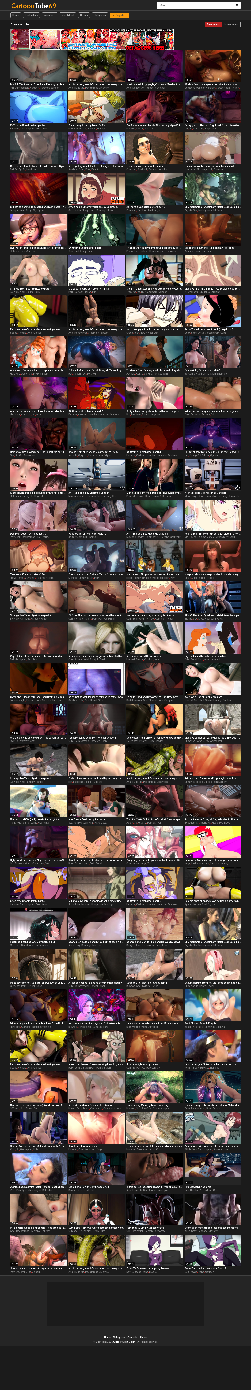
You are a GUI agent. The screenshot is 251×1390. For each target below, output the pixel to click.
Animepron (216, 741)
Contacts (132, 1337)
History (84, 15)
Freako (153, 1271)
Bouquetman (17, 210)
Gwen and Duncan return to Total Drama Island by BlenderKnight (38, 697)
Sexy (77, 945)
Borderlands (85, 1026)
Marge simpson (160, 577)
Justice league (33, 1190)
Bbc (199, 169)
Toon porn (57, 700)
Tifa (187, 1190)
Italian (88, 292)
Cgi (35, 210)
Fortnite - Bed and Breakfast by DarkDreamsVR (152, 697)
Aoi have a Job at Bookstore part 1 (204, 697)
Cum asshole (22, 87)
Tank (13, 822)
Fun (94, 292)
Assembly (26, 373)
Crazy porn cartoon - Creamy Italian (88, 288)
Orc (186, 128)
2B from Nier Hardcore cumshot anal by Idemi (94, 615)
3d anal (161, 87)
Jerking (107, 496)
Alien (71, 945)
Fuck (136, 332)
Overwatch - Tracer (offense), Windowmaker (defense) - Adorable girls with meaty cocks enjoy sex (38, 1105)
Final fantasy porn (158, 373)
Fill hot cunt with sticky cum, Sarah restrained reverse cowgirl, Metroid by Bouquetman (213, 452)
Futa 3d (142, 822)
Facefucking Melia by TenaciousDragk (148, 1105)
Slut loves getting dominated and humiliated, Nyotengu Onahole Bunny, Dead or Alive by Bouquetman (38, 207)
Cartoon (34, 87)
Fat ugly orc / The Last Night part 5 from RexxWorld (213, 125)
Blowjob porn (156, 700)
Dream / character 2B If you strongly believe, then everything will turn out (154, 288)
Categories (100, 15)
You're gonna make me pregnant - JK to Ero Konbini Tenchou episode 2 (213, 533)
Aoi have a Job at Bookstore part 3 (145, 656)
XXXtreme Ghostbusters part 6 (27, 125)
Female (22, 332)
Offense (14, 1108)
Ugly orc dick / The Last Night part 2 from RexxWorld (38, 860)
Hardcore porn (157, 251)
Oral (84, 128)
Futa (87, 169)
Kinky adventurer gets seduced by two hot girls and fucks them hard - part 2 (154, 411)
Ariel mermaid (212, 659)
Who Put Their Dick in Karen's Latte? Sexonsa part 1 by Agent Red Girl (154, 819)
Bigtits (202, 577)
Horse (199, 741)
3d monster (160, 1231)
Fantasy (104, 332)
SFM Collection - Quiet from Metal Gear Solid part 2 (213, 941)
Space (13, 332)
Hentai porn (83, 904)
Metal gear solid (207, 210)
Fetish (44, 618)
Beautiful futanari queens (82, 1146)
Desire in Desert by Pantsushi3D (28, 533)
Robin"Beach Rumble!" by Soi (201, 1023)
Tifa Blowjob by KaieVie (198, 1186)
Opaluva (220, 1026)
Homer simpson (142, 577)
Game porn (26, 1149)
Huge (143, 863)
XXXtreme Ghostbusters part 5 (143, 901)
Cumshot (190, 87)
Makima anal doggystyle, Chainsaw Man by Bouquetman (154, 84)
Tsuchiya (109, 904)
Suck (187, 332)
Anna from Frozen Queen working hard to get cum (96, 1064)
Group (45, 128)
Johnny (224, 863)
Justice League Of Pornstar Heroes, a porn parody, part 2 (38, 1186)
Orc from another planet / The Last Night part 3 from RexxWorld (154, 125)
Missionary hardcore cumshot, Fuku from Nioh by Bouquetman (38, 1023)
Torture (206, 414)
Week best (49, 15)
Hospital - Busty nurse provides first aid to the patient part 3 (213, 574)
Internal (189, 292)
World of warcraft (205, 87)
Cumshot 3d (195, 373)
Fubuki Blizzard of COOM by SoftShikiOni (33, 941)
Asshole (189, 251)
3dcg (194, 577)
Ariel (187, 659)
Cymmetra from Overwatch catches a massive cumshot (96, 1227)
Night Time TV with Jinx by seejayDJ (88, 1186)
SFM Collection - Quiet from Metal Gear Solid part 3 (213, 207)
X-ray (206, 741)
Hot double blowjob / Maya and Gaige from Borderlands (96, 1023)
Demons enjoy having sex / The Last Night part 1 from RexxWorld (38, 452)
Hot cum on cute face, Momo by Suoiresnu (150, 615)
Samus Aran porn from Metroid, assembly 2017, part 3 (38, 1146)
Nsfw (13, 577)
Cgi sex (41, 210)
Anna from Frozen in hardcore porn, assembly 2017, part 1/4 (38, 370)
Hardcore (151, 87)
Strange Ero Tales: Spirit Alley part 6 (30, 615)
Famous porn (95, 455)
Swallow (73, 169)
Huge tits (79, 87)
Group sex (90, 1149)
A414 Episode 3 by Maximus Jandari (89, 492)
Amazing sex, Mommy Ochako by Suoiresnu (93, 207)
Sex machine (95, 496)
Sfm (100, 700)
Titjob (96, 1231)
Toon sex (171, 251)
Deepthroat (91, 87)
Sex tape (136, 1271)
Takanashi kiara (45, 577)
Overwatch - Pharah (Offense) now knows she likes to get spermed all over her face (154, 737)
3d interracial (82, 659)
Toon (209, 251)
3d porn (77, 373)
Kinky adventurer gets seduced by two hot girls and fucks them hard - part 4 (96, 778)
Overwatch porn (112, 1108)
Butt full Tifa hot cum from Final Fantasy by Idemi (37, 84)
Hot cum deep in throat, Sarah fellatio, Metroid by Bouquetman (213, 1105)
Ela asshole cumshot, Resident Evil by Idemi (209, 247)
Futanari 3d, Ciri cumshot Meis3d (203, 370)
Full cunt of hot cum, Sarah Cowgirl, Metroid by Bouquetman (96, 370)
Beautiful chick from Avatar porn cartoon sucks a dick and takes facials (96, 860)
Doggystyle (138, 87)
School (72, 904)
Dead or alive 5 (153, 496)
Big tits (188, 210)
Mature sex (100, 822)
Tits (149, 863)
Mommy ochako (105, 210)
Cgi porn (82, 455)
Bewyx (130, 945)
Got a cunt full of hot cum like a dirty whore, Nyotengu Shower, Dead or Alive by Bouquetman (38, 166)
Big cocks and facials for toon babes (205, 656)
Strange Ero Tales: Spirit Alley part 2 (30, 778)
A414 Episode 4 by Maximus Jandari (147, 533)
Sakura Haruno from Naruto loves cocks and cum (213, 982)
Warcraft (198, 128)
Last (152, 128)
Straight (215, 292)
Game (34, 822)
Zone (145, 1271)
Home (15, 15)
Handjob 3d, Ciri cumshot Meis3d (87, 533)
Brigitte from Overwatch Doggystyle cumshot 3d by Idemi (213, 778)
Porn (166, 169)
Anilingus (25, 618)
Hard (71, 1067)
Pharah (143, 741)
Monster (73, 577)
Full (12, 87)
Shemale (222, 373)
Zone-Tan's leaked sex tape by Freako (147, 1268)
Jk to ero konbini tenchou (221, 537)
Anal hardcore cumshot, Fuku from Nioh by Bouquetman (38, 411)
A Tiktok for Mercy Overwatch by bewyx (90, 1105)
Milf (91, 822)
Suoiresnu (138, 618)
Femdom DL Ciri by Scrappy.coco (145, 1227)
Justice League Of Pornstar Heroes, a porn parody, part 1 (213, 1064)
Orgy (99, 1149)
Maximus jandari (77, 496)
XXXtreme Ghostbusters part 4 (27, 901)
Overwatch (132, 741)
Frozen (37, 373)
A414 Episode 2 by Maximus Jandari (205, 492)
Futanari (72, 1149)
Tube (20, 6)
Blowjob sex (88, 210)
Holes (129, 577)
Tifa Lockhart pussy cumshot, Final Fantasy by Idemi (154, 247)
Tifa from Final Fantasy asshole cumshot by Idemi (154, 370)
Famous (14, 128)
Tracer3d (131, 292)
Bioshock (142, 169)
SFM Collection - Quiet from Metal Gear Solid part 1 (213, 615)
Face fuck (96, 169)
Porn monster (101, 414)
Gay (156, 332)
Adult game (23, 822)
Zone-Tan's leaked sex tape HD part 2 (205, 1268)
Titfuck (45, 537)
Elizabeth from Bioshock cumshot (145, 166)
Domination (137, 1231)
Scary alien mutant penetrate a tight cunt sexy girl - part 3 (96, 941)
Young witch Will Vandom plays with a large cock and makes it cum (213, 1146)
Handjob (101, 128)
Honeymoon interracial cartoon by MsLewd (209, 166)
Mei (28, 251)
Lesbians (136, 414)
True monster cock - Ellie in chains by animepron (154, 1146)
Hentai (77, 210)
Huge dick (207, 169)
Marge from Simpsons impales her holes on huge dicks (154, 574)
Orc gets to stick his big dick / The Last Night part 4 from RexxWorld (38, 737)
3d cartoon (206, 1190)
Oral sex (114, 414)
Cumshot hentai (164, 618)
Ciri (85, 537)
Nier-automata (149, 292)
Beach (188, 1026)
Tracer (29, 1108)
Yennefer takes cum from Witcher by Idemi (92, 737)
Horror (38, 292)
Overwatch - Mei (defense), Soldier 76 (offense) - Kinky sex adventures (38, 247)
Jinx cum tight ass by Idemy (142, 1064)
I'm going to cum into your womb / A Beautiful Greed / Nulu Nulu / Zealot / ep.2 (154, 860)
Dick (12, 741)
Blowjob (92, 128)
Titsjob (210, 577)
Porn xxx (149, 618)
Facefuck (147, 1108)
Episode (193, 537)
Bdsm (45, 373)
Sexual (139, 659)
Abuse (143, 1337)
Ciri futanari (209, 373)
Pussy (129, 251)
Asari (81, 169)
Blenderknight (17, 700)
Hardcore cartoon (49, 87)
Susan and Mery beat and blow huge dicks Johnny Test (213, 860)
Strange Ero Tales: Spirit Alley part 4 (146, 982)
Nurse (188, 577)
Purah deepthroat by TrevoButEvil (87, 125)
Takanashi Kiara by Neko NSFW (27, 574)
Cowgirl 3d (195, 455)
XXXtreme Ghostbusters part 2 (85, 411)
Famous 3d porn (107, 618)
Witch (188, 1149)
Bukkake (204, 1067)
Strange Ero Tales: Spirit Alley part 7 (30, 288)
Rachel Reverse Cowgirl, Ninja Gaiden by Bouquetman (213, 819)
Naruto (194, 986)
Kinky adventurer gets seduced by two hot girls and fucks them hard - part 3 (38, 492)
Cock (39, 986)
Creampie (104, 87)
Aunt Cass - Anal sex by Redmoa (86, 819)
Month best (68, 15)
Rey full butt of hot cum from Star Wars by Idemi (37, 656)
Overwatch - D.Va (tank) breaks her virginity (34, 819)
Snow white (197, 332)
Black (227, 822)
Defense (15, 251)
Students (205, 292)
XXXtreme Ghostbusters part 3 (143, 452)
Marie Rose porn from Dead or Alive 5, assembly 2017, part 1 (154, 492)
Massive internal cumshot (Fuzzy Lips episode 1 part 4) (213, 288)
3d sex (139, 128)
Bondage (86, 945)
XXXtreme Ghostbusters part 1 (85, 247)
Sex (146, 128)
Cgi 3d (22, 169)
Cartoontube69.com (124, 1341)
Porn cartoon (239, 87)
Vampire (168, 700)
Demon (149, 1231)
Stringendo (97, 904)
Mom (144, 1026)
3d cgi (29, 210)
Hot (70, 373)
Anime (202, 537)
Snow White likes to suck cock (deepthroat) (209, 329)
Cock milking (235, 496)
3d (190, 128)
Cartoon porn (223, 87)
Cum (223, 332)
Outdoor (142, 210)
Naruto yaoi (146, 332)
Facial (220, 210)
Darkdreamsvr (134, 700)
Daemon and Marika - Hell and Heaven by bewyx (153, 941)
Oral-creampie (161, 1108)
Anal (70, 87)
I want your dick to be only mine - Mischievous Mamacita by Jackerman (154, 1023)
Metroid (91, 373)
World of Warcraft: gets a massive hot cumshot (211, 84)
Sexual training (213, 700)
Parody (195, 1067)
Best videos (31, 15)
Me (186, 537)
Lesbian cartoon (200, 863)
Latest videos (231, 24)
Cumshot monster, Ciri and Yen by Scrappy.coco (95, 574)
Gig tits (37, 332)
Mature (136, 1026)
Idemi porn (85, 618)
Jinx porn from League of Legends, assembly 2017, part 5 (38, 1268)
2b (138, 292)
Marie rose (138, 496)
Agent (129, 822)
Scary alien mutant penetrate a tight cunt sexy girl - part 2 (213, 1227)
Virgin (157, 210)
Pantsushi (15, 537)
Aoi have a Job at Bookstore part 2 (145, 207)
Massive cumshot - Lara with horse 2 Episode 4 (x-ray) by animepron (213, 737)
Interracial (190, 169)
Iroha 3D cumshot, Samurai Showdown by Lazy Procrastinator (38, 982)
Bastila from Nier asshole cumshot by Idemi (93, 452)
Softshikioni (41, 945)
